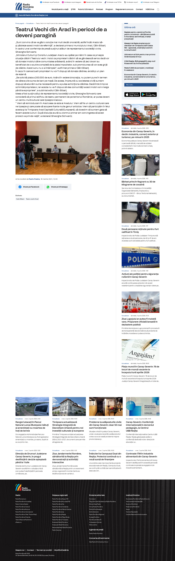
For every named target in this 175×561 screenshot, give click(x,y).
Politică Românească (95, 509)
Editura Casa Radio (95, 504)
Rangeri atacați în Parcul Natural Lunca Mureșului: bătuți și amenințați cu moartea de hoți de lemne (32, 420)
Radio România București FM (61, 501)
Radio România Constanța (60, 506)
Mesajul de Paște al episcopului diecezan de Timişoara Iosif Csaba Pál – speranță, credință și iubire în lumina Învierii (140, 46)
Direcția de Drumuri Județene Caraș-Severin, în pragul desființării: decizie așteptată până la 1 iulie (32, 461)
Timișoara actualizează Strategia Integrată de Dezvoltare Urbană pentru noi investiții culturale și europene (69, 420)
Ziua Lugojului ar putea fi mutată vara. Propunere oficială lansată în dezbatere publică (140, 313)
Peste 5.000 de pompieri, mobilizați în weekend (140, 69)
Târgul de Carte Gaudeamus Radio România (102, 501)
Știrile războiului (94, 512)
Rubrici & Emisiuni (85, 9)
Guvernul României (132, 504)
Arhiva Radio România (96, 506)
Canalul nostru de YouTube (93, 2)
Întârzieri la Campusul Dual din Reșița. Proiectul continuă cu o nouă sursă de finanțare (106, 459)
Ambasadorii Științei (95, 522)
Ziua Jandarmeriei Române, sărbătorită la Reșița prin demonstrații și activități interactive (69, 461)
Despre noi (20, 550)
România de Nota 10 (95, 519)
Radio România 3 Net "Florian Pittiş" (26, 514)
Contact (139, 9)
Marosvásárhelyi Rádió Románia (62, 527)
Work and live (93, 525)
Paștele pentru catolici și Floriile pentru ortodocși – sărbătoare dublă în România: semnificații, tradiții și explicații (140, 35)
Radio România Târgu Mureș (60, 517)
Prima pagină (20, 23)
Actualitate (30, 23)
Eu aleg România (94, 517)
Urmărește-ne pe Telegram (149, 2)
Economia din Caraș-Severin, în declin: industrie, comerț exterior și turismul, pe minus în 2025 (140, 76)
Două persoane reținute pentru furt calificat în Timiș (140, 222)
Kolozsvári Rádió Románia (60, 525)
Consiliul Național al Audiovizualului (136, 514)
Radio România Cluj (58, 504)
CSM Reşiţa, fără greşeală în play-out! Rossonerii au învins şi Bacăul (140, 62)
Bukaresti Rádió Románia (60, 522)
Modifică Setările (61, 550)
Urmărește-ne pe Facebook (49, 2)
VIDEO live (150, 9)
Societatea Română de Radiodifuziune (138, 499)
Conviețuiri (92, 499)
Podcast (99, 9)
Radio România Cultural (23, 506)
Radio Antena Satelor (22, 504)
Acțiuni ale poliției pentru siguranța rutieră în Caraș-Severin (140, 267)
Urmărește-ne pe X (131, 2)
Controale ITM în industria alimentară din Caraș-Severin (142, 458)
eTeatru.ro (19, 522)
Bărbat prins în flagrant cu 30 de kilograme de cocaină (140, 175)
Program (109, 9)
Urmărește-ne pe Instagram (71, 2)
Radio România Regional (96, 514)
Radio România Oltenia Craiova (61, 509)
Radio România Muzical (23, 509)
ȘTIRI (73, 9)
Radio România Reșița (59, 514)
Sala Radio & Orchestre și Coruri (98, 542)
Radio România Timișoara (60, 519)
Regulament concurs (124, 9)
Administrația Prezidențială (134, 501)
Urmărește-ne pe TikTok (112, 2)
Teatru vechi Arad (32, 199)
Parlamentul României (132, 506)
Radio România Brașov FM (60, 499)
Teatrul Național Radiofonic (24, 519)
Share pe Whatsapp (59, 187)
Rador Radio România (95, 533)
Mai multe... (130, 84)
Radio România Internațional (24, 512)
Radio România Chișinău (23, 517)
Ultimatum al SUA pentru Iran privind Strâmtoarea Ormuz (140, 55)
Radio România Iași (58, 512)
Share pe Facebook (31, 187)
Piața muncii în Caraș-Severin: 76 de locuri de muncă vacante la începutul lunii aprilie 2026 (140, 361)
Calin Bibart (20, 199)
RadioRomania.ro (21, 499)
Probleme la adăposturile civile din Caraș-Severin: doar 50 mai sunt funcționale (106, 418)
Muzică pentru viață (60, 9)
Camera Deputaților (132, 512)
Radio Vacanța (56, 530)
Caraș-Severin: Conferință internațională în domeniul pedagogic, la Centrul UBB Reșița (142, 420)
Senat (128, 509)
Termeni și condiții (44, 550)
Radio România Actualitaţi (23, 501)
